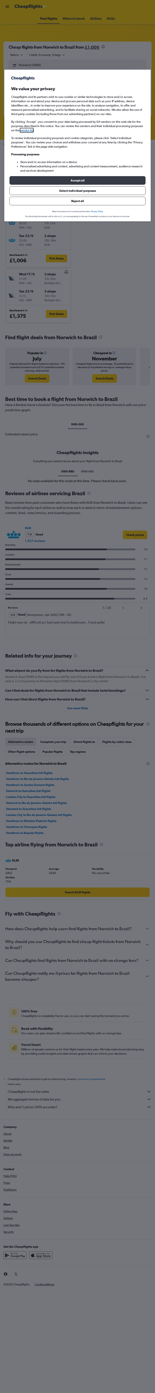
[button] (77, 180)
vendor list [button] (26, 130)
